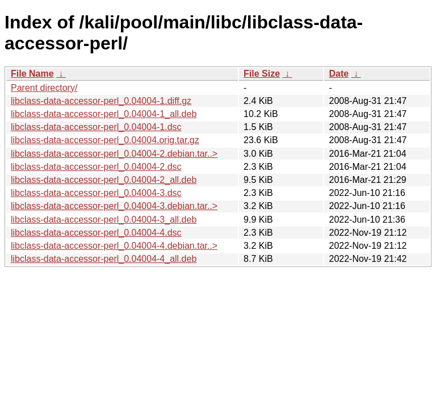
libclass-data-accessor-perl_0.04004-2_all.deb (103, 180)
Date (339, 73)
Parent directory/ (44, 88)
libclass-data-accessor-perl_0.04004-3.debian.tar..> (114, 206)
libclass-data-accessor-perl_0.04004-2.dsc (96, 167)
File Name (32, 73)
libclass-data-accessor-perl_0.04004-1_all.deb (103, 114)
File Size (262, 73)
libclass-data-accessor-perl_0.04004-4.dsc (96, 232)
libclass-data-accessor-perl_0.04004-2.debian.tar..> (114, 153)
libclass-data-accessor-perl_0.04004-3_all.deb (103, 219)
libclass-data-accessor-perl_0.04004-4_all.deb (103, 259)
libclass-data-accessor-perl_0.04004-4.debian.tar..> (114, 246)
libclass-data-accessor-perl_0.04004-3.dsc (96, 193)
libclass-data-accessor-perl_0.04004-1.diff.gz (101, 101)
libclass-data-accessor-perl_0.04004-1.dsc (96, 127)
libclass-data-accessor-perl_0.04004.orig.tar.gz (105, 140)
